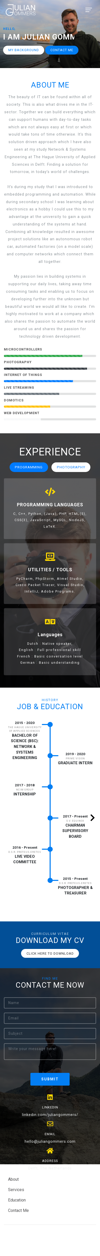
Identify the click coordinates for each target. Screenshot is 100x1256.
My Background (23, 50)
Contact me (61, 50)
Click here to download (50, 953)
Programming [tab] (29, 467)
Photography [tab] (71, 467)
